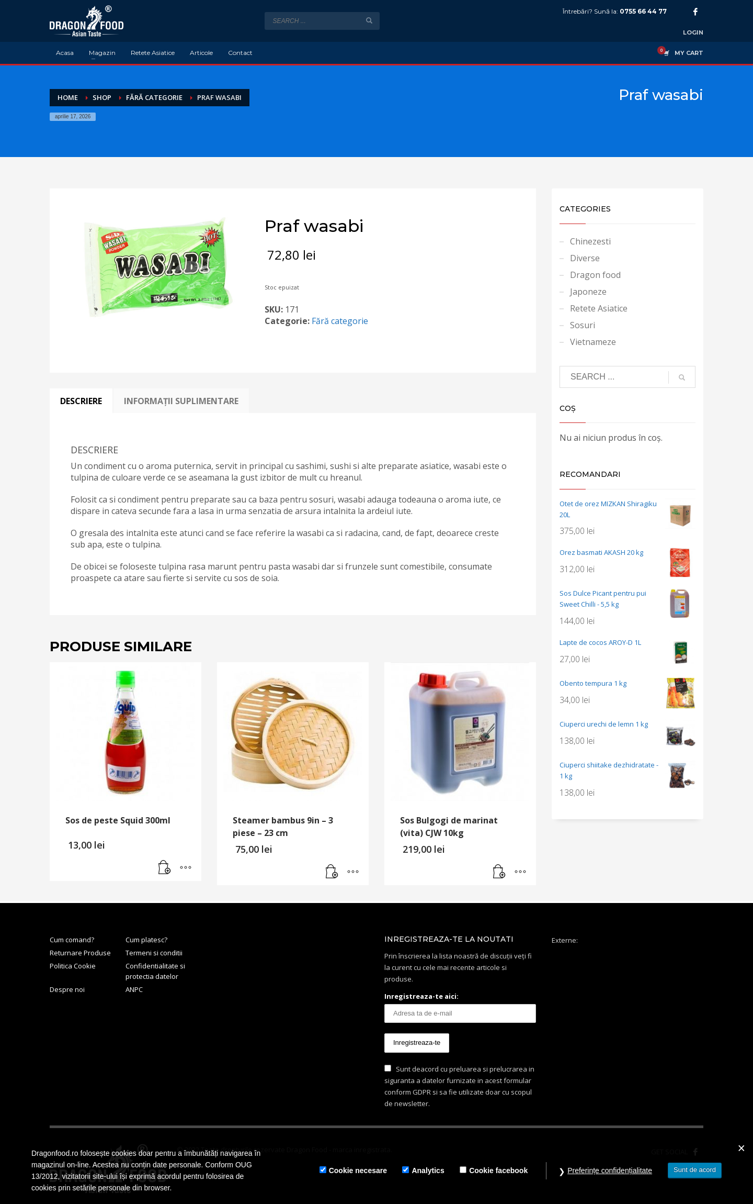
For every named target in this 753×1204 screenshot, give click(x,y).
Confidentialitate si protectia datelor (155, 971)
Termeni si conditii (154, 952)
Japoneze (588, 291)
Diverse (585, 258)
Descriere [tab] (81, 401)
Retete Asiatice (599, 308)
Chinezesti (590, 241)
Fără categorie (340, 321)
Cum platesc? (146, 939)
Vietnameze (593, 342)
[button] (164, 868)
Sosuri (582, 325)
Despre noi (67, 989)
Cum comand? (72, 939)
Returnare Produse (80, 952)
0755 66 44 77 (643, 11)
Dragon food (595, 275)
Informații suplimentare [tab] (181, 401)
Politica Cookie (73, 966)
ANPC (134, 989)
